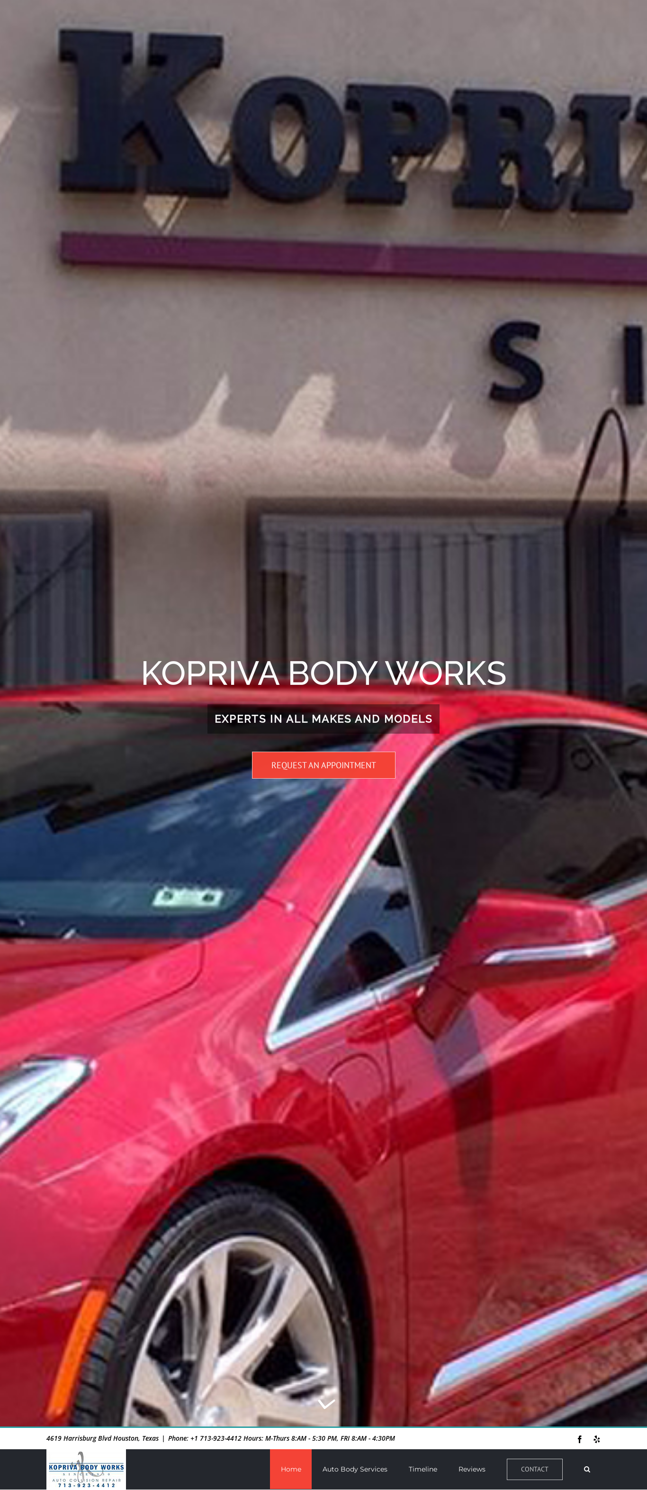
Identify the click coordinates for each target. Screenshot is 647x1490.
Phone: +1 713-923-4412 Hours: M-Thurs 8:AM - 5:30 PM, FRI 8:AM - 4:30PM (281, 1438)
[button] (587, 1469)
